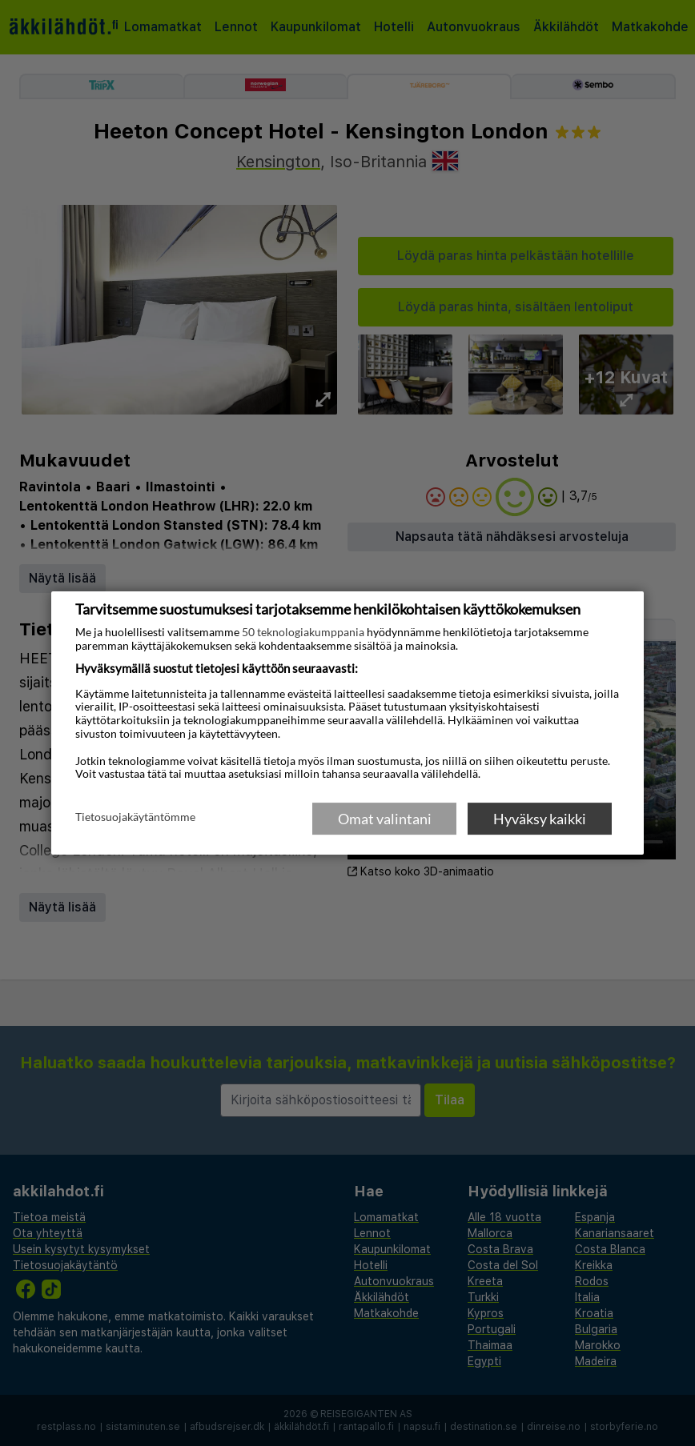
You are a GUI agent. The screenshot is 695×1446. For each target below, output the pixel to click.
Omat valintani (385, 818)
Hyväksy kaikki (539, 818)
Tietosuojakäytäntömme (135, 817)
